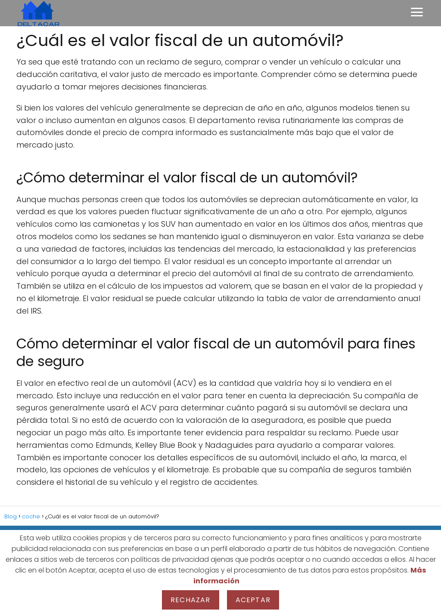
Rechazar (191, 600)
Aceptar (253, 600)
